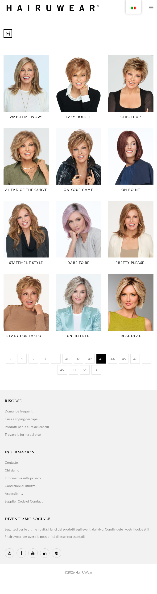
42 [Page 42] (90, 359)
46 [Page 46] (135, 359)
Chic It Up (130, 117)
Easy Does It (78, 117)
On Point (130, 190)
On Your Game (78, 190)
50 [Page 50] (73, 370)
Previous (10, 359)
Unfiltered (78, 336)
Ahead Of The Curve (26, 190)
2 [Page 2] (33, 359)
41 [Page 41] (79, 359)
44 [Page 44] (113, 359)
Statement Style (26, 263)
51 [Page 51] (85, 370)
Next (96, 370)
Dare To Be (78, 263)
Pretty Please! (131, 263)
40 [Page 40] (67, 359)
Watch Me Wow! (26, 117)
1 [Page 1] (22, 359)
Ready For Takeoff (26, 336)
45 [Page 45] (124, 359)
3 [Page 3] (45, 359)
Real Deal (131, 336)
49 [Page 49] (62, 370)
